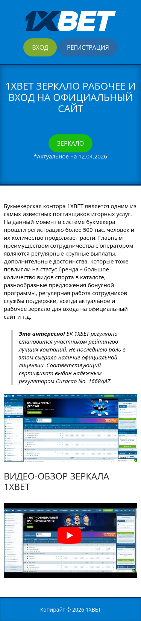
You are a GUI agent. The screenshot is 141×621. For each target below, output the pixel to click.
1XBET (93, 609)
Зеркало (70, 143)
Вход (40, 47)
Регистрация (88, 47)
